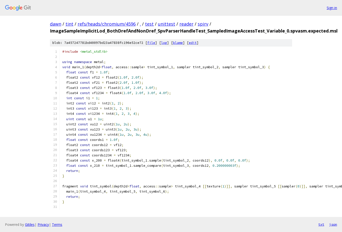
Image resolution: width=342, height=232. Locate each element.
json (333, 224)
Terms (57, 224)
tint (69, 24)
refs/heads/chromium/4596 (107, 24)
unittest (166, 24)
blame (178, 43)
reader (186, 24)
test (149, 24)
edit (193, 43)
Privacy (43, 224)
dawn (55, 24)
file (151, 43)
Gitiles (30, 224)
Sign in (332, 7)
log (164, 43)
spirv (203, 24)
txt (321, 224)
